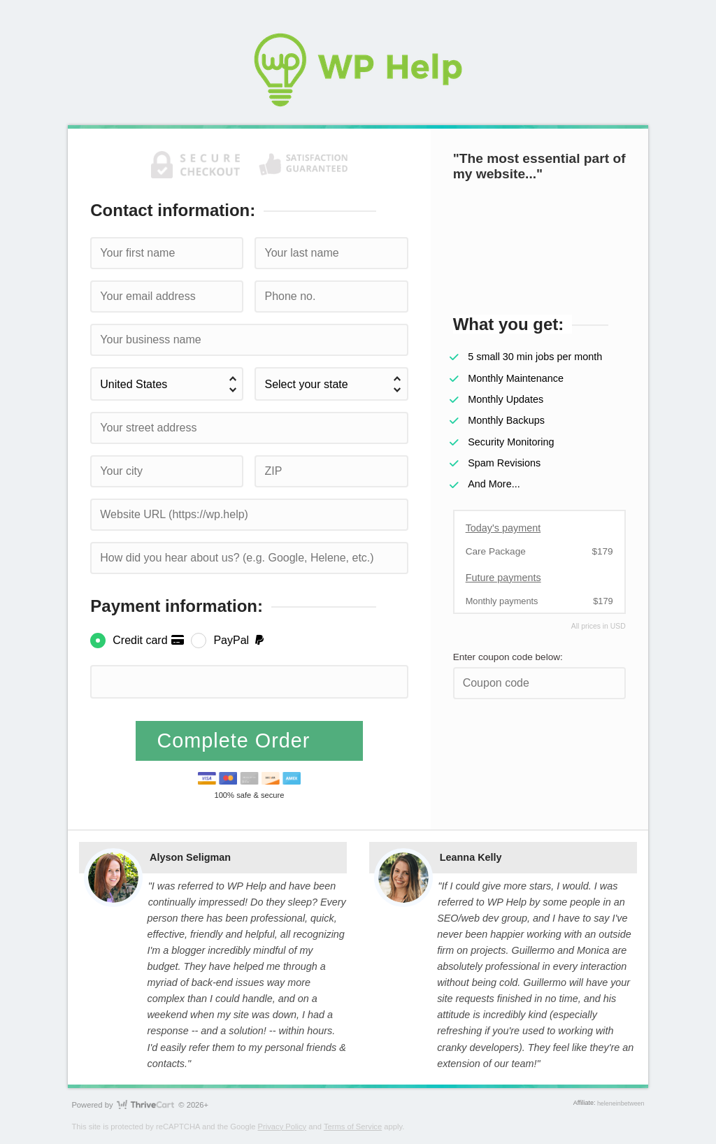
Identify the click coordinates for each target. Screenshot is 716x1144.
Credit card (149, 640)
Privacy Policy (282, 1126)
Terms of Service (353, 1126)
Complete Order (237, 740)
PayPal (239, 640)
